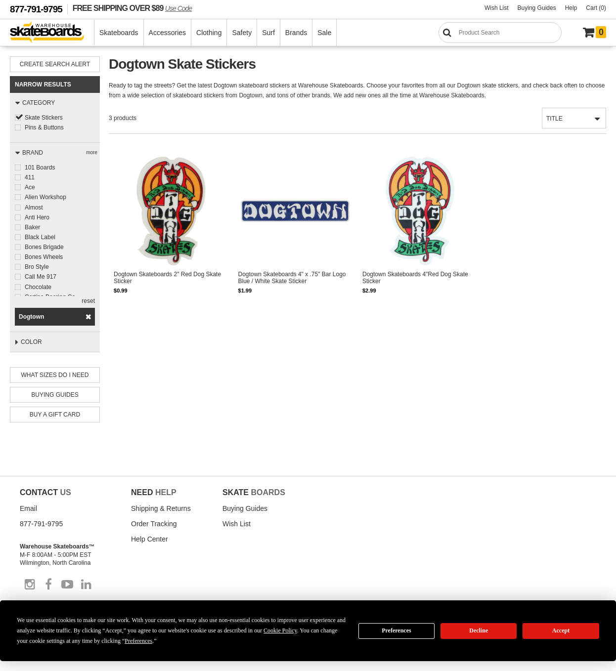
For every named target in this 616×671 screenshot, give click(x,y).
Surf (268, 33)
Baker (32, 226)
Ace (30, 187)
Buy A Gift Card (55, 414)
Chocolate (38, 286)
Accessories (167, 33)
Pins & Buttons (44, 127)
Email (28, 508)
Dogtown (31, 316)
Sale (324, 33)
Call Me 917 (40, 276)
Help (571, 7)
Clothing (208, 33)
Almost (34, 207)
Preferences (396, 630)
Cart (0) (596, 7)
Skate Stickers (44, 117)
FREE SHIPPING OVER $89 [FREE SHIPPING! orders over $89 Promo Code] (132, 7)
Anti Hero (37, 216)
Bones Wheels (44, 256)
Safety (242, 33)
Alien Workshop (45, 197)
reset (88, 300)
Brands (296, 33)
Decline (478, 630)
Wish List (496, 7)
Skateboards (118, 33)
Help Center (149, 539)
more (91, 152)
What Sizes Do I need (55, 375)
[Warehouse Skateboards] (52, 32)
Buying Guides (537, 7)
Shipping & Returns (161, 508)
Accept (561, 630)
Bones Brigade (44, 246)
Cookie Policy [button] (280, 630)
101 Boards (40, 167)
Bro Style (37, 266)
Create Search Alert (55, 64)
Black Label (40, 236)
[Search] (500, 32)
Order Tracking (154, 524)
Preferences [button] (138, 640)
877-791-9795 (36, 9)
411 (30, 177)
